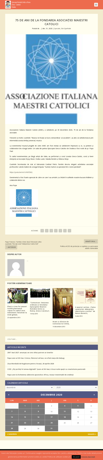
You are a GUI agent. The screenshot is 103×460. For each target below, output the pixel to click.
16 (38, 417)
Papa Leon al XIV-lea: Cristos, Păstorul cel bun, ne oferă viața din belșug (35, 358)
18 (65, 417)
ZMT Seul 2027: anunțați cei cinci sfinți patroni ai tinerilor (30, 352)
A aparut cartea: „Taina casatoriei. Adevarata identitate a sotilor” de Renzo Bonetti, (85, 310)
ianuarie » (92, 434)
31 (51, 428)
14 (12, 417)
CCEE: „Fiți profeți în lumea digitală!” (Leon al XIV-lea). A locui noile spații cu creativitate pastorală (46, 369)
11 (65, 411)
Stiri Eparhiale (66, 28)
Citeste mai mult (88, 457)
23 (38, 423)
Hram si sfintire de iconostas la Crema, (61, 323)
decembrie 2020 (51, 394)
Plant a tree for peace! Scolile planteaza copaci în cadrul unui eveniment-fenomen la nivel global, (17, 310)
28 (12, 428)
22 (25, 423)
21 (12, 423)
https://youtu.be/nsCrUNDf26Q (21, 172)
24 (51, 423)
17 (51, 417)
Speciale (57, 28)
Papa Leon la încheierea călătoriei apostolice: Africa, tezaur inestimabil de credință (40, 375)
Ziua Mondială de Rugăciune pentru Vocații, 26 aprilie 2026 (30, 364)
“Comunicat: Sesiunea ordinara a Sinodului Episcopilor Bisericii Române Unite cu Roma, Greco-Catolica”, (40, 307)
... (40, 28)
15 (25, 417)
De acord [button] (76, 457)
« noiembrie (12, 434)
